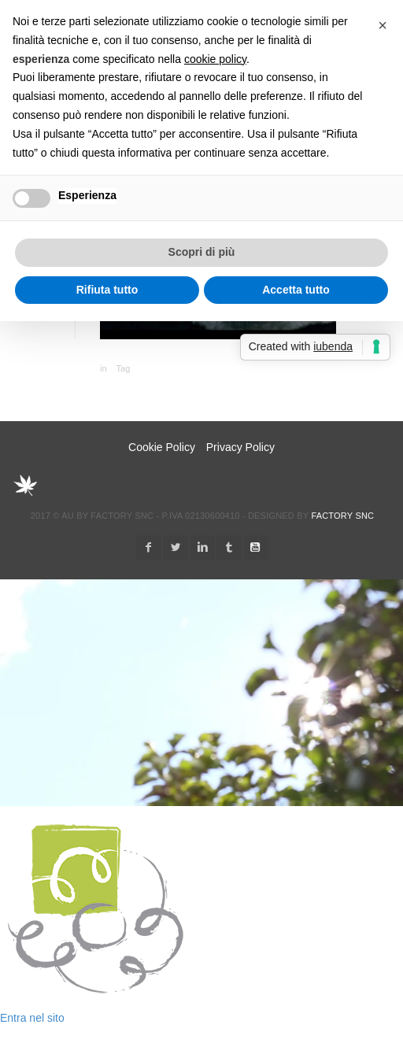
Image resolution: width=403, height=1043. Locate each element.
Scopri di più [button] (201, 252)
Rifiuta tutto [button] (107, 289)
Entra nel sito (32, 1018)
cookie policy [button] (215, 59)
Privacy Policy (240, 447)
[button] (382, 25)
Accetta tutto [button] (296, 289)
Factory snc (342, 515)
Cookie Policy (161, 447)
